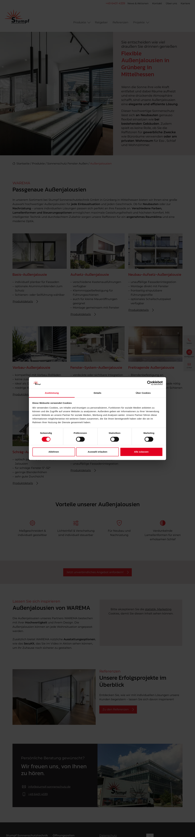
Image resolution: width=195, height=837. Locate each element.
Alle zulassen (141, 452)
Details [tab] (97, 393)
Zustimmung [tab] (52, 393)
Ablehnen (53, 452)
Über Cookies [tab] (143, 393)
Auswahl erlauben (97, 452)
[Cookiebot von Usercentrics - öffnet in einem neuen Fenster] (149, 383)
